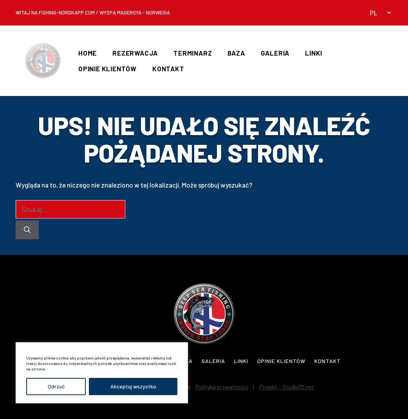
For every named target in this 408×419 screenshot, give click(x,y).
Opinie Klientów (107, 68)
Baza (236, 53)
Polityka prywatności (222, 386)
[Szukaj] (27, 229)
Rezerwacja (135, 53)
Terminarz (192, 53)
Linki (313, 53)
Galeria (275, 53)
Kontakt (168, 68)
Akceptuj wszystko (133, 386)
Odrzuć (56, 386)
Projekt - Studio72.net (286, 386)
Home (87, 53)
